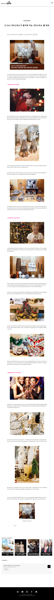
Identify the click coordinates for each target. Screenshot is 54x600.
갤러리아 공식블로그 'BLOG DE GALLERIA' (12, 565)
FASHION (27, 20)
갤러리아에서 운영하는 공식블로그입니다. (10, 567)
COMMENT (4, 560)
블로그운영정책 (30, 594)
